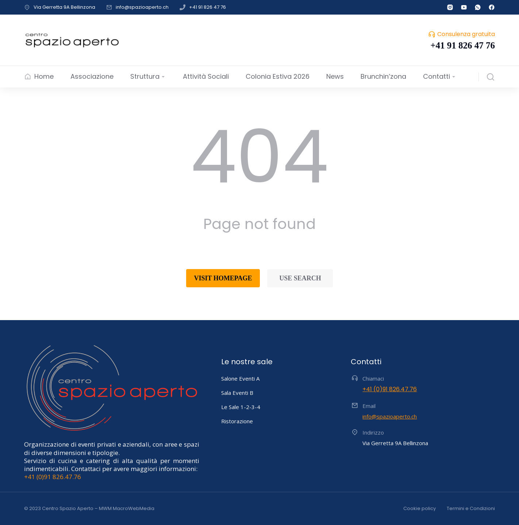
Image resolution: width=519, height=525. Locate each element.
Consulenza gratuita (466, 34)
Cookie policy (419, 508)
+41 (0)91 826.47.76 (52, 476)
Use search (300, 278)
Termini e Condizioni (471, 508)
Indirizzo (373, 432)
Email (369, 405)
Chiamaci (373, 378)
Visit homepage (223, 278)
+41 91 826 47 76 (207, 7)
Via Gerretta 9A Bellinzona (64, 7)
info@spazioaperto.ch (142, 7)
